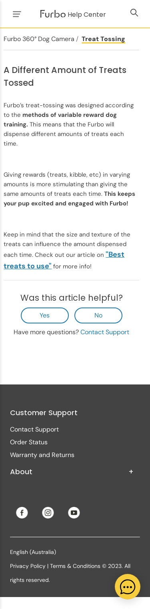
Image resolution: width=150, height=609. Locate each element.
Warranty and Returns (42, 455)
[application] (127, 586)
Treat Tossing (103, 39)
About (72, 471)
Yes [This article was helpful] (45, 315)
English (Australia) (33, 552)
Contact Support (104, 332)
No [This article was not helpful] (98, 315)
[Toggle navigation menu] (16, 14)
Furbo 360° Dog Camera (39, 39)
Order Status (29, 442)
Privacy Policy (28, 566)
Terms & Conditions (75, 566)
